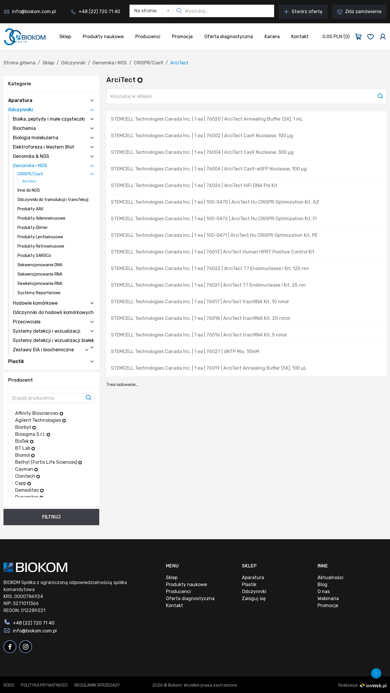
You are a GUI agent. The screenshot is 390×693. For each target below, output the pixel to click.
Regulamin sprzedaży (97, 685)
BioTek (24, 441)
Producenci (147, 36)
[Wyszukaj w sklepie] (246, 96)
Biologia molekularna (35, 137)
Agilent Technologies (40, 420)
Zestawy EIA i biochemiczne (43, 349)
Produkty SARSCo (34, 255)
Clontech (27, 476)
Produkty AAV (30, 209)
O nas (324, 591)
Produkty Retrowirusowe (40, 246)
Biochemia (24, 128)
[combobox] (151, 11)
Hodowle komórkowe (35, 303)
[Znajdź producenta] (51, 398)
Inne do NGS (28, 190)
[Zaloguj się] (383, 37)
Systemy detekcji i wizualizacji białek (53, 340)
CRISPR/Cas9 (148, 63)
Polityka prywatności (44, 685)
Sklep (65, 36)
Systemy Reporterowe (39, 292)
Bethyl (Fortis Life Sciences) (48, 462)
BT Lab (25, 448)
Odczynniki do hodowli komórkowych (53, 312)
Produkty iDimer (32, 227)
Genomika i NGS (110, 63)
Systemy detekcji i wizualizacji (46, 331)
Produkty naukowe (103, 36)
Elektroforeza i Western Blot (43, 147)
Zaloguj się (254, 598)
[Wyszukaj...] (223, 11)
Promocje (182, 36)
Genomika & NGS (31, 156)
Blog (322, 584)
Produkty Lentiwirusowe (40, 236)
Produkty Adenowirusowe (41, 218)
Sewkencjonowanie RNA (39, 283)
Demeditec (29, 490)
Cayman (26, 469)
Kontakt (300, 36)
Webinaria (328, 598)
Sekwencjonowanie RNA (39, 274)
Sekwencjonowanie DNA (39, 264)
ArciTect (29, 181)
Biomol (25, 455)
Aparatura (20, 100)
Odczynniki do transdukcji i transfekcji (52, 199)
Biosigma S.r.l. (32, 434)
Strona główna (19, 63)
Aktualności (330, 577)
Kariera (272, 36)
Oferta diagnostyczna (228, 36)
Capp (23, 483)
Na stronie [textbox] (145, 10)
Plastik (16, 361)
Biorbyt (25, 427)
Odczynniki (73, 63)
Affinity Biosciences (39, 413)
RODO (8, 685)
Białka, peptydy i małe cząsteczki (49, 119)
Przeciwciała (26, 322)
